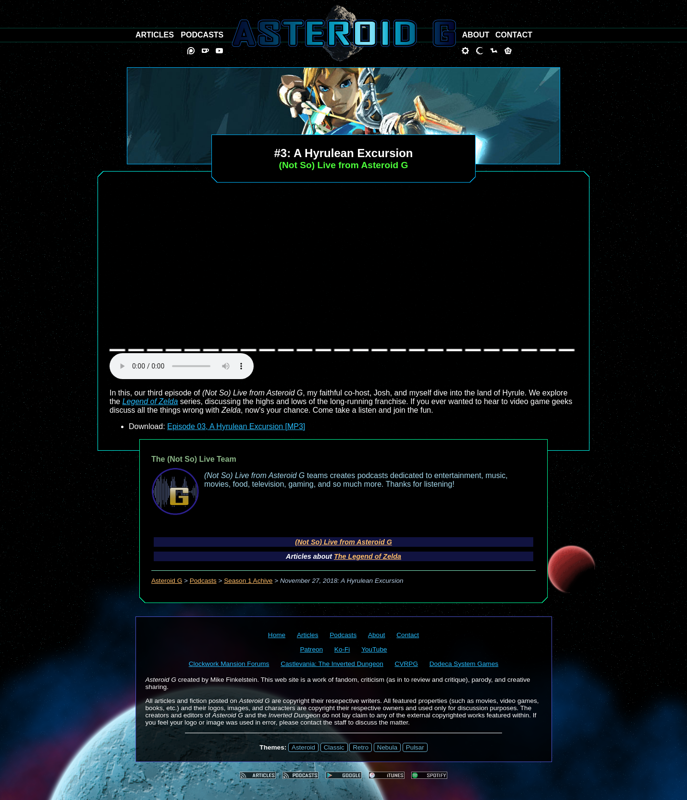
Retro (360, 747)
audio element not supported (182, 366)
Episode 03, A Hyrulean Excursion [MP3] (236, 426)
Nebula (387, 747)
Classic (334, 747)
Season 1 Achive (248, 580)
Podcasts (203, 580)
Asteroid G (166, 580)
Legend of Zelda (150, 401)
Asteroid (303, 747)
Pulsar (415, 747)
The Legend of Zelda (367, 556)
